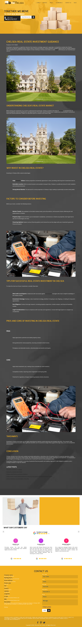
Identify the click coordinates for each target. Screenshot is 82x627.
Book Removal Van (26, 17)
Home (38, 2)
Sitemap (6, 607)
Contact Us (68, 2)
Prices (51, 2)
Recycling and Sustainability (12, 619)
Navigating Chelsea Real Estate (14, 472)
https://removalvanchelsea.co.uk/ (11, 600)
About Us (70, 617)
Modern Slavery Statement (11, 617)
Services (45, 2)
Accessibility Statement (10, 618)
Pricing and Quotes (22, 618)
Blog (75, 2)
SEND (44, 610)
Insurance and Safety (46, 618)
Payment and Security (34, 618)
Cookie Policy (56, 618)
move (56, 49)
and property (48, 293)
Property (18, 180)
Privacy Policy (63, 618)
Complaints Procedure (25, 617)
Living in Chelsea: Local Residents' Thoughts (17, 478)
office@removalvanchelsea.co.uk (11, 597)
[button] (3, 531)
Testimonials (59, 2)
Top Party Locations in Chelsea (14, 469)
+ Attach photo (46, 607)
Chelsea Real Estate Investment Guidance (17, 474)
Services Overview (49, 617)
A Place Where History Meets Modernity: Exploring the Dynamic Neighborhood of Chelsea (29, 476)
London (61, 110)
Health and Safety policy (61, 617)
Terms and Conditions (37, 617)
